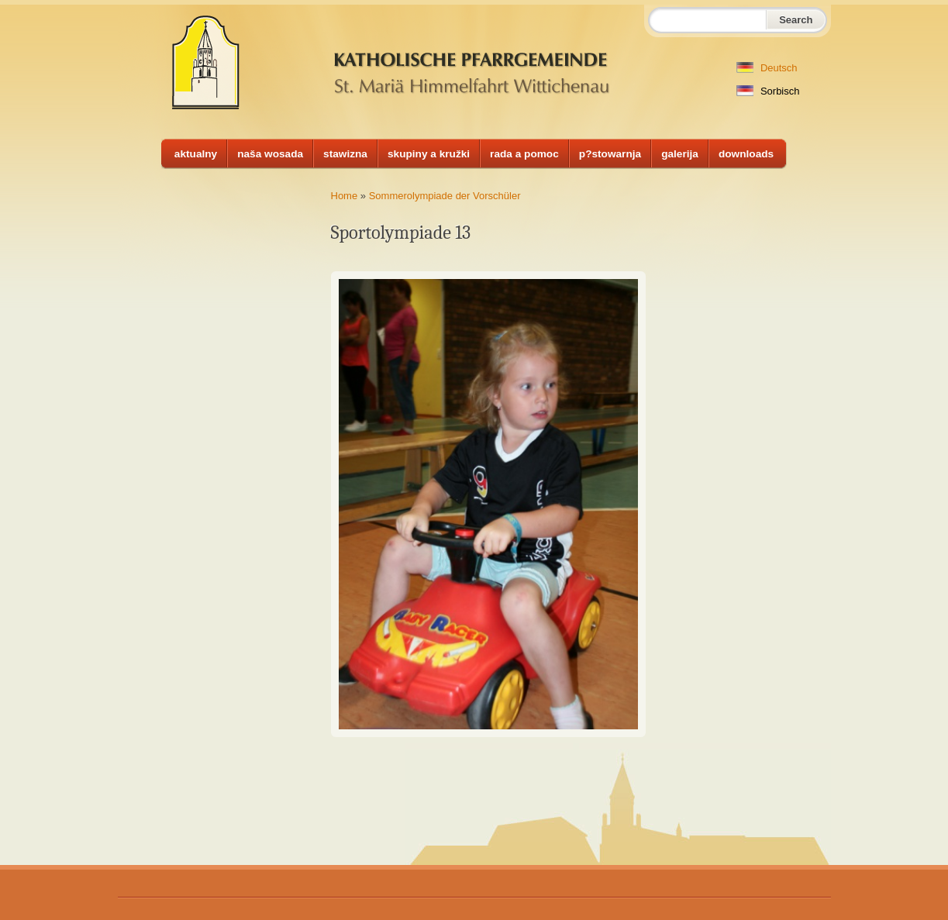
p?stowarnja (610, 154)
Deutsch (766, 68)
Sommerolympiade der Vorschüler (445, 196)
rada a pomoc (524, 154)
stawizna (345, 154)
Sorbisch (767, 91)
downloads (746, 154)
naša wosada (270, 154)
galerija (679, 154)
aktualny (195, 154)
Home (344, 196)
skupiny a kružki (429, 154)
